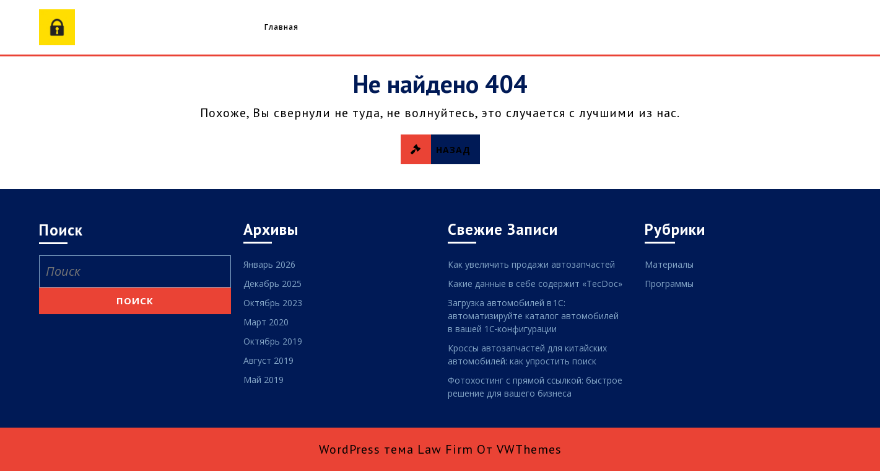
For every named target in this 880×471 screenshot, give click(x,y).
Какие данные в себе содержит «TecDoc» (535, 283)
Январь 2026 (269, 264)
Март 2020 (266, 322)
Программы (669, 283)
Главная (281, 27)
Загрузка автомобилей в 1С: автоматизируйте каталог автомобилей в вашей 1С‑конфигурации (533, 316)
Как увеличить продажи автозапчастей (531, 264)
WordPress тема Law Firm (396, 449)
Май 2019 (263, 379)
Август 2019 (268, 360)
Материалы (669, 264)
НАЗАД (440, 149)
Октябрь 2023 (272, 303)
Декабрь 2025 (272, 283)
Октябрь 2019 (272, 341)
